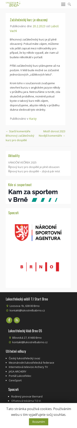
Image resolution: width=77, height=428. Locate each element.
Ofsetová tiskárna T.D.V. (26, 401)
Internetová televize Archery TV (28, 367)
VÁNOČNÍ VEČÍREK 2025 (22, 162)
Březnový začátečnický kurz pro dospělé (20, 135)
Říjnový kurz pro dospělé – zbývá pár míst (34, 171)
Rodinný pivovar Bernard (27, 396)
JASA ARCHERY (17, 371)
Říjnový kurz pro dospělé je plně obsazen (34, 167)
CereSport (15, 380)
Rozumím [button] (38, 422)
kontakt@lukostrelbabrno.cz (27, 310)
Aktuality (14, 155)
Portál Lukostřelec (20, 376)
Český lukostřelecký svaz (24, 358)
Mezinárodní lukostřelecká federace (31, 362)
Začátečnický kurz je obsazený (28, 19)
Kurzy (33, 119)
